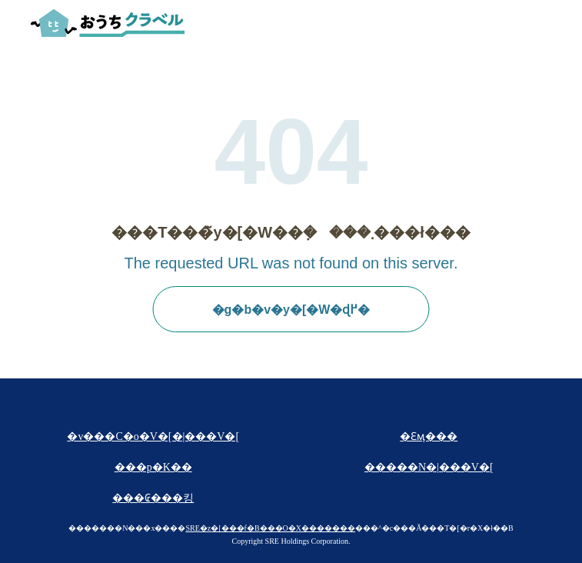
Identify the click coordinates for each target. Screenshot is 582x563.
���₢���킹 (153, 498)
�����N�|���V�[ (429, 467)
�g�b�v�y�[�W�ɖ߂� (291, 309)
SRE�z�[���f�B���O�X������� (270, 528)
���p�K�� (153, 467)
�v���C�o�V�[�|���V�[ (153, 436)
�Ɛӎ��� (428, 436)
